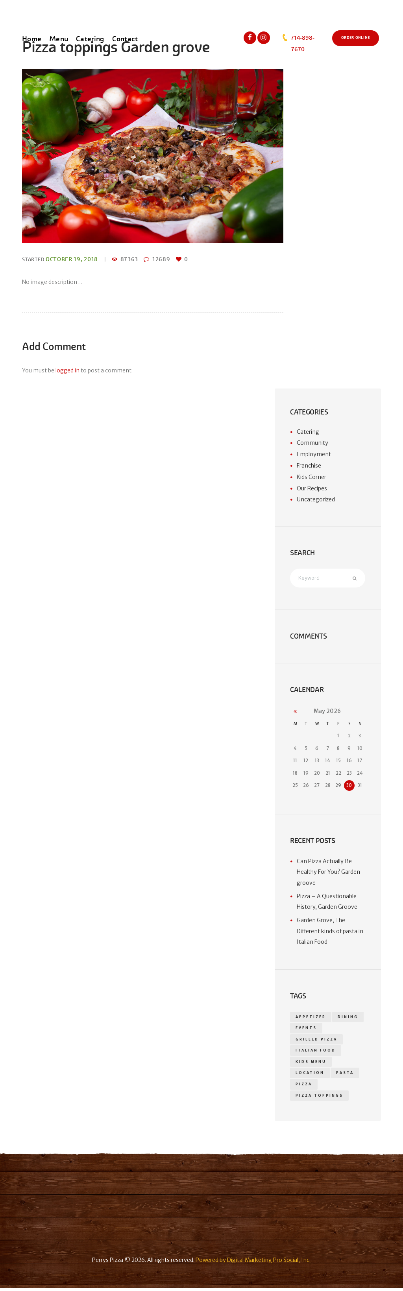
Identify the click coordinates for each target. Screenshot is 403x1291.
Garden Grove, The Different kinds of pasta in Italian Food (330, 931)
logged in (67, 370)
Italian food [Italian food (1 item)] (315, 1052)
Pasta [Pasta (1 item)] (345, 1075)
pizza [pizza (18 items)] (304, 1087)
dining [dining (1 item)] (348, 1017)
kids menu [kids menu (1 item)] (311, 1064)
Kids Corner (311, 477)
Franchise (309, 465)
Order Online (355, 37)
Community (312, 442)
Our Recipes (312, 488)
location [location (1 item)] (310, 1075)
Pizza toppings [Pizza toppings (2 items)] (319, 1098)
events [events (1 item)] (306, 1029)
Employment (314, 454)
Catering (308, 431)
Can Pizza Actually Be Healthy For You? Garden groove (328, 872)
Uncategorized (316, 499)
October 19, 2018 (72, 259)
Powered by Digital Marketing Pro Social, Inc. (253, 1263)
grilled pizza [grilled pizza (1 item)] (316, 1040)
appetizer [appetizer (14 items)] (311, 1017)
